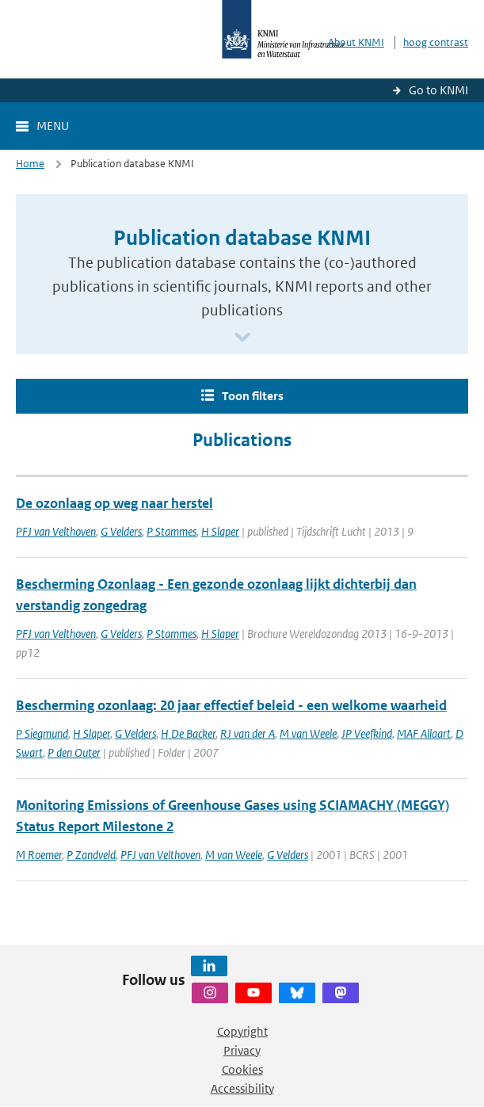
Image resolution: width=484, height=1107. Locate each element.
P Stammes (171, 531)
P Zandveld (91, 854)
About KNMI (356, 42)
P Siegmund (42, 733)
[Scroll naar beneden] (242, 338)
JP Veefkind (366, 733)
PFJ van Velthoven (56, 531)
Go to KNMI (438, 89)
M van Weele (308, 733)
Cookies (242, 1069)
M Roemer (39, 854)
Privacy (242, 1050)
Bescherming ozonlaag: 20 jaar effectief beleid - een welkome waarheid (231, 705)
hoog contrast (435, 42)
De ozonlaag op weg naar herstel (114, 503)
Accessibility (242, 1088)
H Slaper (220, 531)
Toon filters (253, 395)
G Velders (121, 531)
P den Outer (74, 752)
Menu (52, 125)
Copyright (242, 1031)
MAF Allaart (424, 733)
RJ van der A (247, 733)
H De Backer (188, 733)
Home (30, 163)
